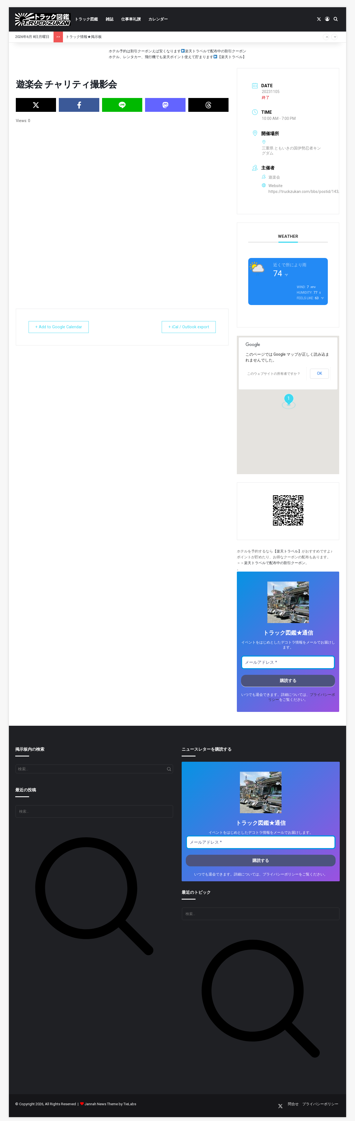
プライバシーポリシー (281, 874)
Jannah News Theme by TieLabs (110, 1104)
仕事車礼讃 (131, 19)
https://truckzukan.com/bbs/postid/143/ (304, 191)
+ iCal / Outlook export (187, 326)
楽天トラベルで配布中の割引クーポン (215, 51)
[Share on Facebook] (79, 105)
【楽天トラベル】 (231, 57)
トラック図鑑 (86, 19)
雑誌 (109, 19)
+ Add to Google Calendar (60, 326)
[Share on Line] (122, 105)
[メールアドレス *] (288, 662)
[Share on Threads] (208, 105)
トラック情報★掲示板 (84, 37)
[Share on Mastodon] (165, 105)
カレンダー (158, 19)
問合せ (293, 1104)
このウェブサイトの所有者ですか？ (273, 374)
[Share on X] (36, 105)
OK (319, 373)
